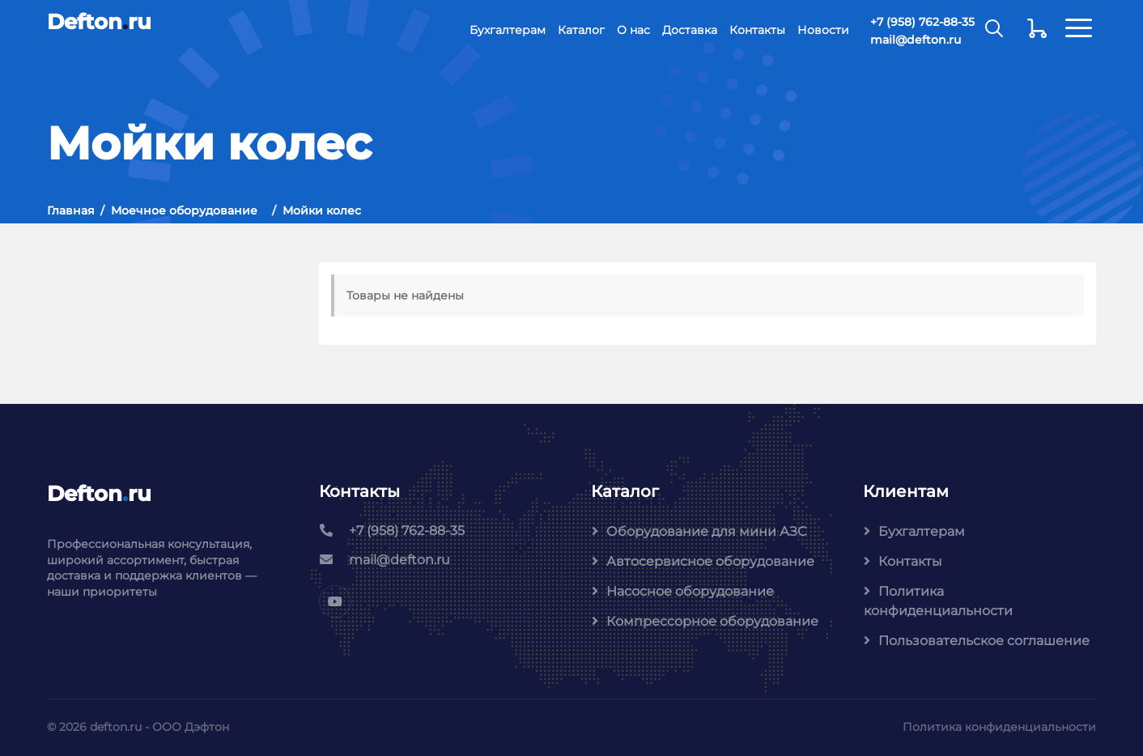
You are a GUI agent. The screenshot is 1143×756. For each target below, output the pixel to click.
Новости (823, 30)
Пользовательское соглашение (984, 640)
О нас (633, 30)
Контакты (757, 30)
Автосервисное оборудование (710, 561)
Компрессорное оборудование (712, 621)
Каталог (581, 30)
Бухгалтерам (508, 30)
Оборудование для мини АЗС (706, 531)
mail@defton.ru (915, 39)
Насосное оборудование (690, 591)
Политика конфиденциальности (938, 601)
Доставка (689, 30)
